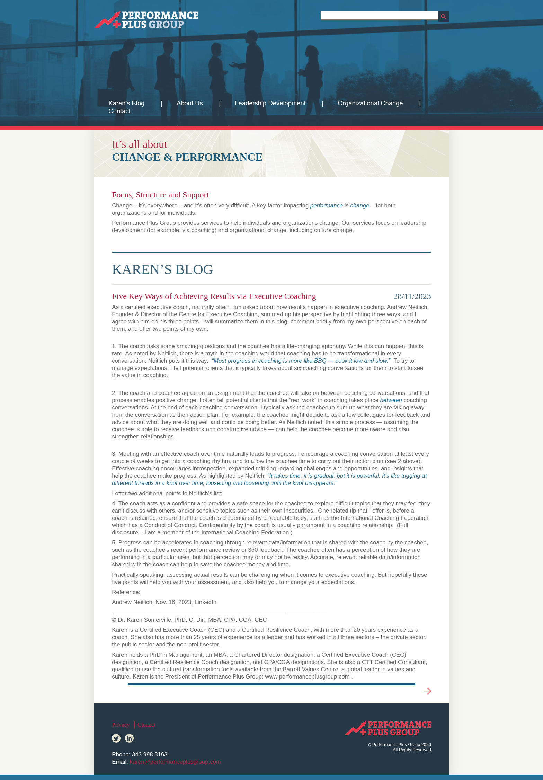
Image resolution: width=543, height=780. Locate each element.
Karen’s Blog (126, 103)
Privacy (121, 724)
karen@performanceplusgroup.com (175, 762)
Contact (119, 111)
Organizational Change (370, 103)
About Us (190, 103)
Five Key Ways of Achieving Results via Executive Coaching (214, 296)
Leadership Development (270, 103)
